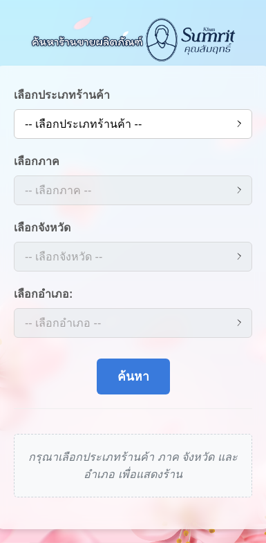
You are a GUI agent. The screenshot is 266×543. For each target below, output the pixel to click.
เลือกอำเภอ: (43, 294)
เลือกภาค (36, 161)
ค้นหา (133, 376)
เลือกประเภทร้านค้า (62, 95)
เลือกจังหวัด (42, 228)
